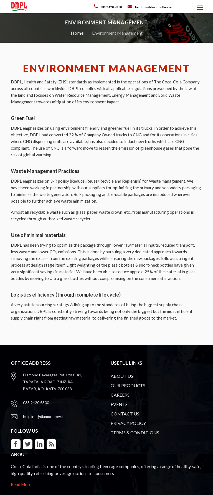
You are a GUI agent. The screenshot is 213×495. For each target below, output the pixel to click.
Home (77, 32)
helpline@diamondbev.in (44, 416)
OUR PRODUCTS (128, 385)
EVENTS (119, 404)
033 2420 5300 (36, 402)
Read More (21, 484)
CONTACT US (125, 413)
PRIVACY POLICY (128, 423)
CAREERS (120, 394)
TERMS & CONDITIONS (135, 432)
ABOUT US (122, 376)
